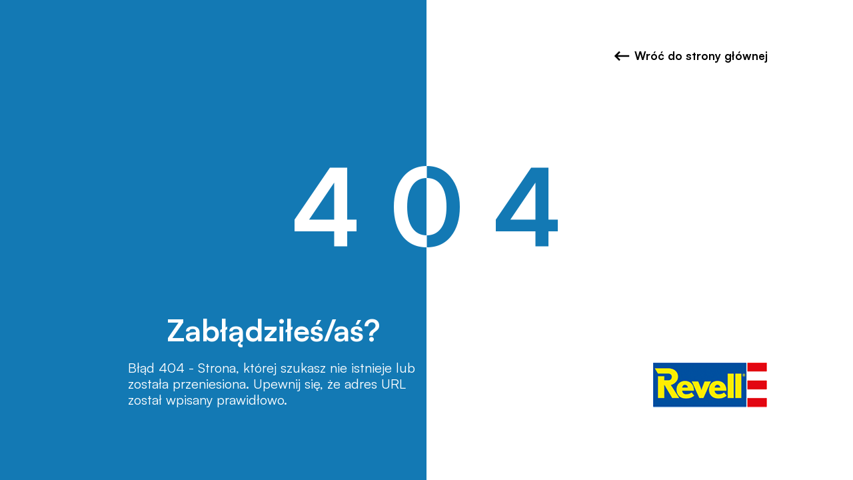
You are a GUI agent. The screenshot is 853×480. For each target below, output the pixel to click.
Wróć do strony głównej (691, 56)
